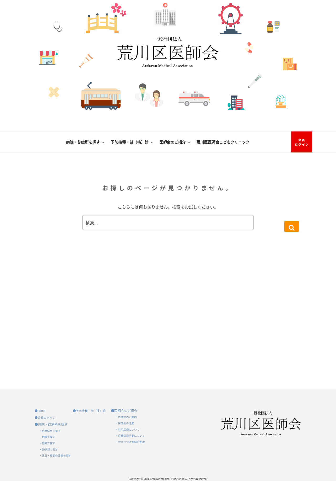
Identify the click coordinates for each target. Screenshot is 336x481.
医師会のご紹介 (175, 142)
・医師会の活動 (125, 423)
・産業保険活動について (130, 435)
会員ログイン (302, 142)
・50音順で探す (48, 449)
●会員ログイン (45, 417)
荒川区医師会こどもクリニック (223, 142)
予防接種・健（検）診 (132, 142)
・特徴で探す (47, 443)
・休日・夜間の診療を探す (55, 455)
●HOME (40, 411)
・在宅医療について (127, 429)
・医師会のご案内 (126, 417)
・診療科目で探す (50, 431)
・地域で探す (47, 437)
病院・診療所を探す (85, 142)
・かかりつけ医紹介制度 (130, 442)
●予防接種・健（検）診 (89, 411)
